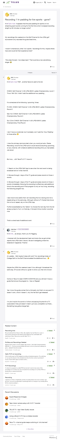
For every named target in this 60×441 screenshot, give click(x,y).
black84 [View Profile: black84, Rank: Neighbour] (7, 361)
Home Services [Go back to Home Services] (7, 6)
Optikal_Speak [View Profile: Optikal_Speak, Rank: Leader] (8, 349)
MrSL (12, 234)
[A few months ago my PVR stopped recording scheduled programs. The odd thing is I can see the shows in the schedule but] (25, 357)
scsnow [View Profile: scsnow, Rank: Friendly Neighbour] (7, 385)
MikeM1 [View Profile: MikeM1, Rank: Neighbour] (7, 373)
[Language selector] (38, 2)
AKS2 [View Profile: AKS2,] (18, 399)
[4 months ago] (16, 350)
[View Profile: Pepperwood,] (6, 417)
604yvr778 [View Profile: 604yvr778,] (20, 424)
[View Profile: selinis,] (6, 404)
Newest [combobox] (54, 72)
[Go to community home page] (13, 2)
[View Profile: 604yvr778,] (6, 423)
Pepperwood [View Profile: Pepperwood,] (20, 418)
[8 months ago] (13, 361)
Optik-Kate (11, 23)
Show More (30, 429)
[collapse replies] (4, 77)
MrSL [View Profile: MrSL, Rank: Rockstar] (11, 13)
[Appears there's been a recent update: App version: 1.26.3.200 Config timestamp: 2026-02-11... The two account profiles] (26, 346)
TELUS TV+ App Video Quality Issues (21, 409)
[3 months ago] (12, 399)
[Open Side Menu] (4, 2)
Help (23, 436)
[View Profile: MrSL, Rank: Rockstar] (7, 15)
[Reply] (52, 67)
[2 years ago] (12, 338)
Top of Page (17, 436)
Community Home (7, 436)
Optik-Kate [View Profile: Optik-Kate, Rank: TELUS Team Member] (13, 229)
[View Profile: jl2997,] (6, 410)
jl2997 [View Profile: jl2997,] (18, 411)
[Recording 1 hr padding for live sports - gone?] (13, 79)
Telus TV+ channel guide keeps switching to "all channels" (28, 422)
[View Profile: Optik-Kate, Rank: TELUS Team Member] (8, 230)
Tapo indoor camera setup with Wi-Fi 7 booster (24, 403)
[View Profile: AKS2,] (6, 397)
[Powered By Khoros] (53, 437)
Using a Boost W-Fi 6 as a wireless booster (23, 416)
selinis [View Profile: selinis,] (18, 405)
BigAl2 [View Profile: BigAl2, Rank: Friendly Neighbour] (6, 338)
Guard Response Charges (18, 397)
